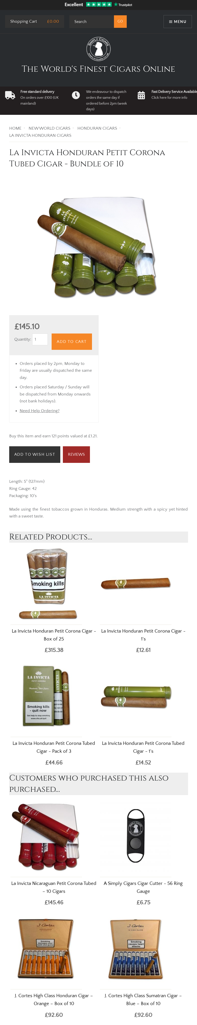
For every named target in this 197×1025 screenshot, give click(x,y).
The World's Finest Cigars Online (98, 69)
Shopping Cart (23, 21)
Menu (180, 21)
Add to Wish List (34, 454)
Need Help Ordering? (40, 411)
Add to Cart (72, 341)
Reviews (76, 454)
